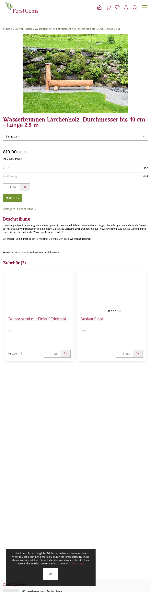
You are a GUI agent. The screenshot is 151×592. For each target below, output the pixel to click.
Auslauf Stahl (91, 318)
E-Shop (7, 29)
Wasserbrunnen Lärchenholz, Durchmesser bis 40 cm (69, 29)
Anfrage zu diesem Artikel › (19, 209)
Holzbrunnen (23, 29)
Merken (12, 198)
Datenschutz (75, 563)
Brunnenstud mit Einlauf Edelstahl (37, 318)
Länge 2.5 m (112, 29)
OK (50, 574)
